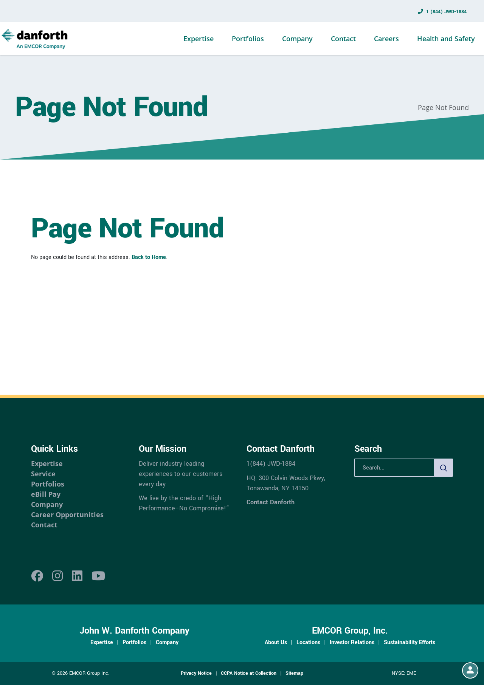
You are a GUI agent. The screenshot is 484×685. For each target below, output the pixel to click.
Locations (308, 642)
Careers (386, 38)
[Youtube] (98, 576)
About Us (276, 642)
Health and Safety (446, 38)
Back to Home (149, 257)
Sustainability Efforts (409, 642)
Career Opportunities (67, 514)
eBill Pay (45, 494)
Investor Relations (352, 642)
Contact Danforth (271, 502)
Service (43, 473)
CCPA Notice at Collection (248, 673)
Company (297, 38)
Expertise (198, 38)
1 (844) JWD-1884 (446, 11)
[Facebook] (37, 576)
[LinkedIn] (77, 576)
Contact (343, 38)
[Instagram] (57, 576)
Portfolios (248, 38)
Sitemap (294, 673)
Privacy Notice (196, 673)
